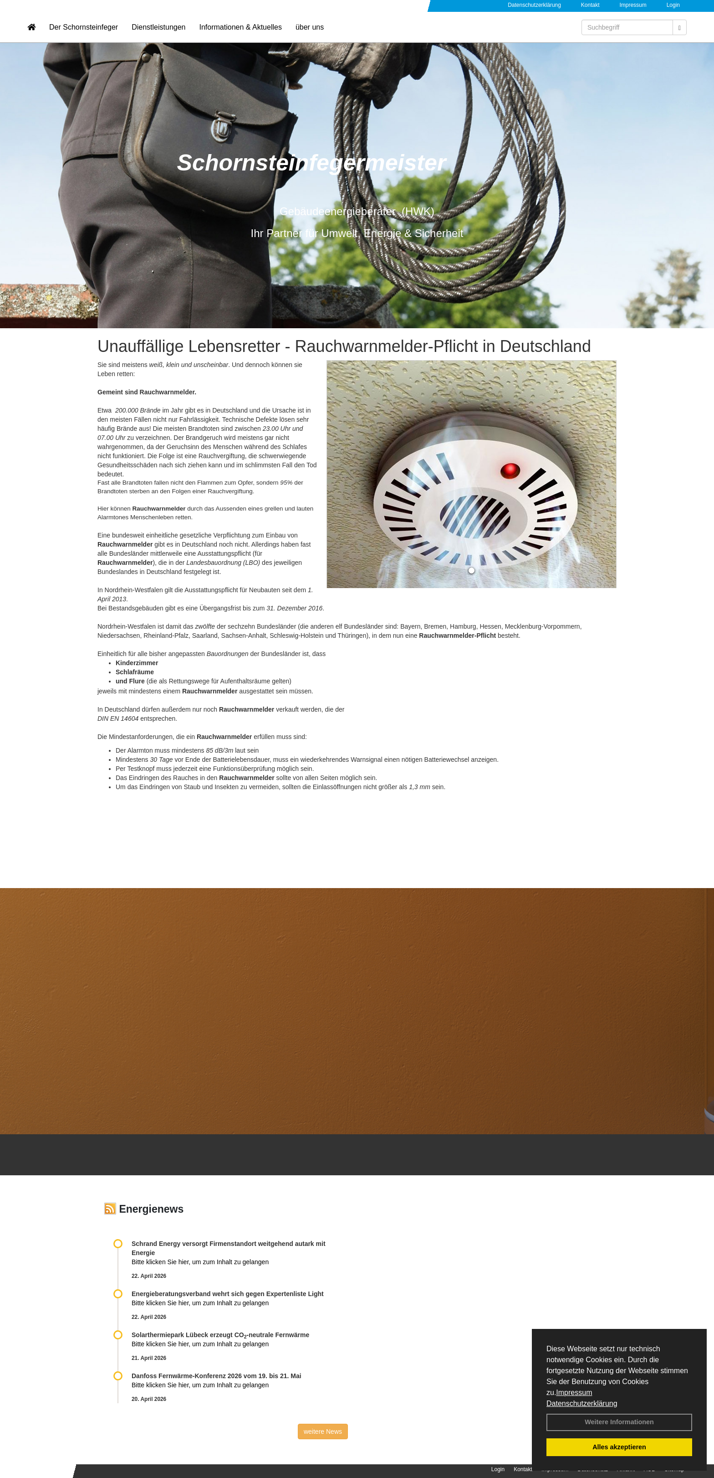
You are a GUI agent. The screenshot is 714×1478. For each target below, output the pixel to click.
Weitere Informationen (619, 1422)
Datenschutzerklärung (581, 1403)
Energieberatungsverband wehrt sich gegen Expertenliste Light (228, 1293)
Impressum (574, 1392)
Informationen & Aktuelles (240, 34)
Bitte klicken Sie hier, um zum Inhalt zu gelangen (200, 1262)
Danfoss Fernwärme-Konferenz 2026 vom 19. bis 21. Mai (216, 1376)
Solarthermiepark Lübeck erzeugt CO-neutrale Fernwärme (220, 1334)
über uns (310, 34)
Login (673, 5)
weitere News (323, 1431)
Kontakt (590, 5)
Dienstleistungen (158, 34)
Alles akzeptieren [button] (619, 1447)
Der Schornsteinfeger (83, 34)
